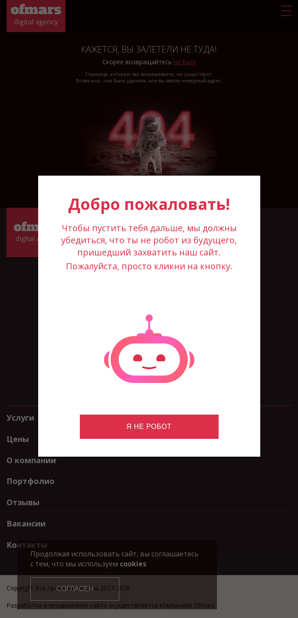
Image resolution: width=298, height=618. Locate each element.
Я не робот (148, 426)
